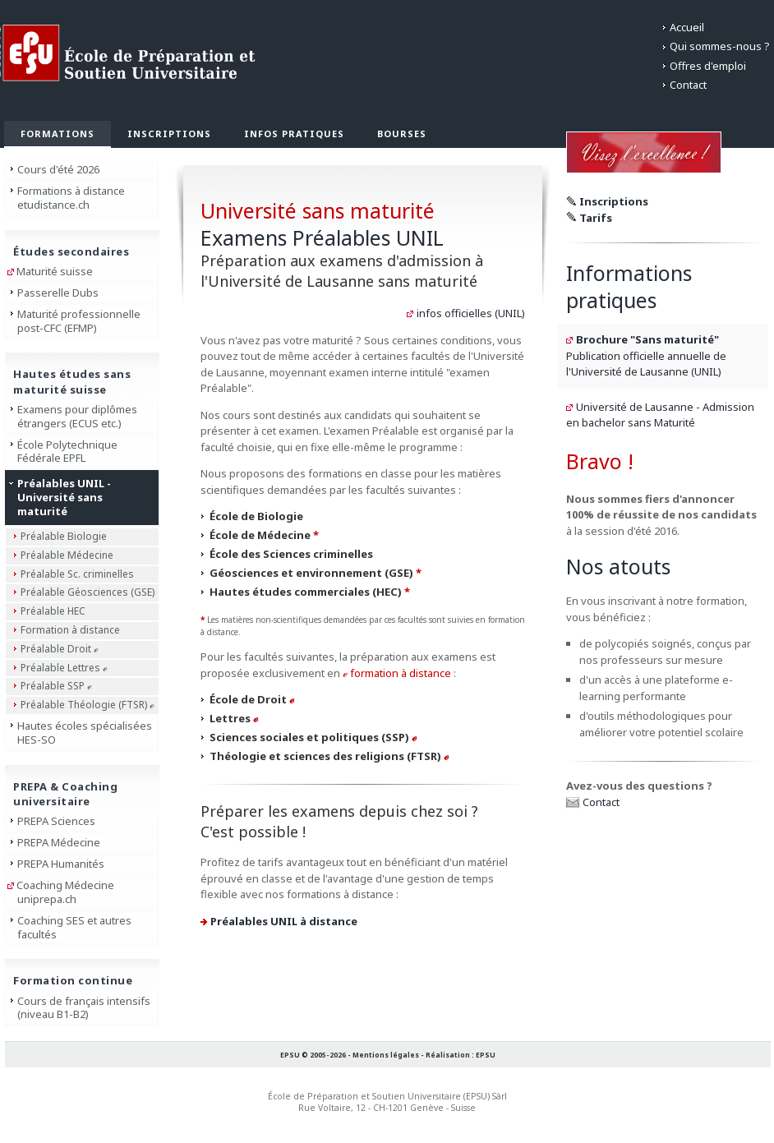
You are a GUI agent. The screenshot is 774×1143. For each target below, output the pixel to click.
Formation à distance (70, 630)
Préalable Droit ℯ (60, 649)
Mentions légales (385, 1054)
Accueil (687, 27)
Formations (57, 133)
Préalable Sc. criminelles (77, 574)
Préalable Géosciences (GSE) (87, 592)
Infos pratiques (294, 133)
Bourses (401, 133)
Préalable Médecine (67, 555)
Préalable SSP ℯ (56, 686)
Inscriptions (169, 133)
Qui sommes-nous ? (720, 46)
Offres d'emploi (708, 65)
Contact (688, 84)
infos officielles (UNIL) (471, 313)
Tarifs (595, 217)
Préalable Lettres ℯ (64, 668)
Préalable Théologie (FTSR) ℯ (87, 705)
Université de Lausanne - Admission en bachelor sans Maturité (660, 415)
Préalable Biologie (64, 536)
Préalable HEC (53, 611)
